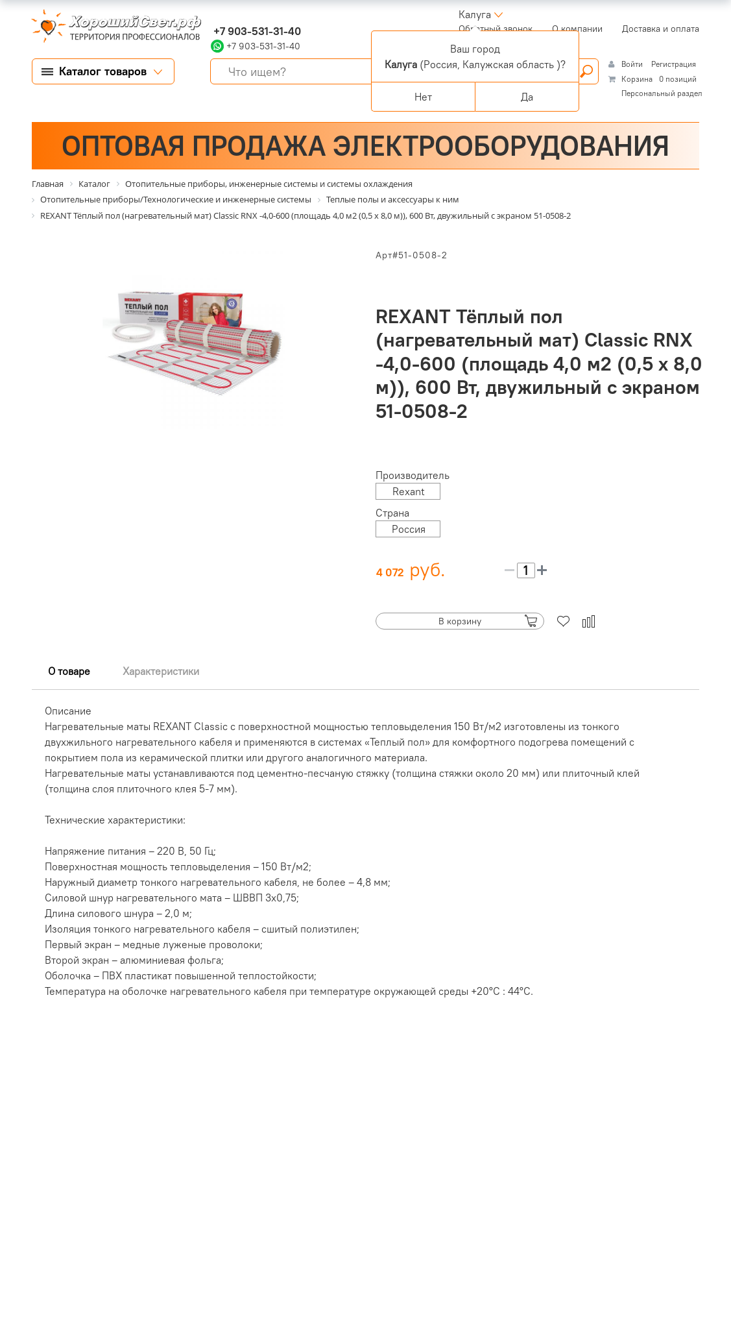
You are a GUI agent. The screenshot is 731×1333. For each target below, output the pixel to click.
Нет (423, 96)
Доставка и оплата (660, 28)
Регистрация (673, 64)
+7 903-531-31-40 (256, 31)
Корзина (637, 79)
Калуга (475, 14)
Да (527, 96)
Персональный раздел (661, 93)
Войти (633, 64)
